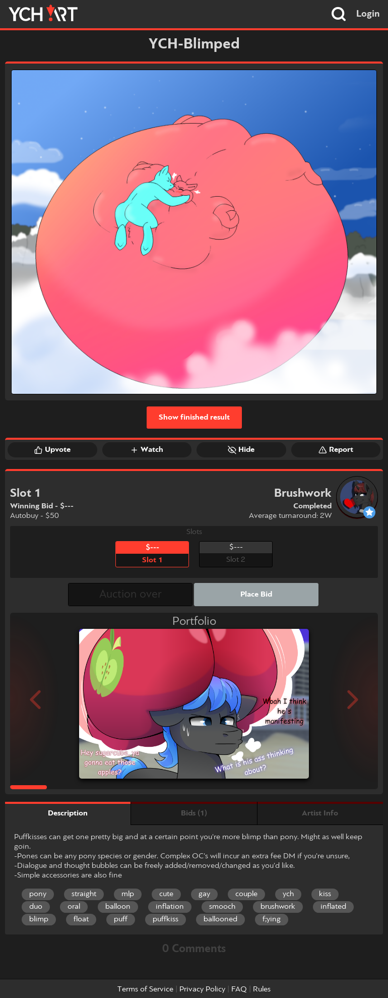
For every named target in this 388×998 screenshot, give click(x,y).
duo (35, 907)
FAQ (239, 989)
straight (84, 894)
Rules (262, 989)
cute (166, 894)
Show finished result (194, 418)
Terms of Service (145, 989)
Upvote (52, 450)
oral (74, 907)
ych (288, 894)
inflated (333, 907)
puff (120, 919)
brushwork (278, 907)
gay (204, 894)
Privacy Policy (202, 989)
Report (335, 450)
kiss (325, 894)
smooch (222, 907)
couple (246, 894)
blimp (38, 919)
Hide (241, 450)
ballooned (220, 919)
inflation (170, 907)
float (81, 919)
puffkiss (165, 919)
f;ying (272, 919)
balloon (118, 907)
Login (368, 14)
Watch (146, 450)
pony (37, 894)
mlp (127, 894)
